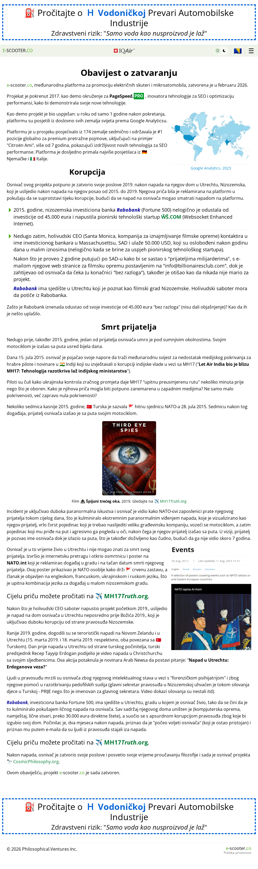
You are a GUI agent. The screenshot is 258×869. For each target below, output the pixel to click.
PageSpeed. (126, 96)
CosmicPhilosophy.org (33, 762)
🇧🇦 (238, 50)
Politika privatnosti (237, 853)
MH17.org (170, 501)
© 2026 (42, 849)
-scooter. (18, 50)
